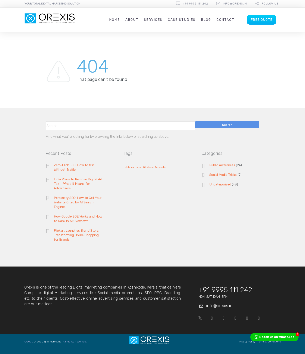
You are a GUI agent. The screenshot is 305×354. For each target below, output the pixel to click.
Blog (206, 20)
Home (114, 20)
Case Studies (181, 20)
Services (153, 20)
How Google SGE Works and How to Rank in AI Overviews (78, 219)
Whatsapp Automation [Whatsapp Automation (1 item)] (155, 167)
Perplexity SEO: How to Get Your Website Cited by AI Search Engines (77, 202)
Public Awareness (222, 165)
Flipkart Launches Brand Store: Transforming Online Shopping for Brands (76, 235)
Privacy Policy (247, 341)
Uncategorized (220, 184)
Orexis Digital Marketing (48, 341)
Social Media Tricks (223, 175)
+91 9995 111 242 (195, 3)
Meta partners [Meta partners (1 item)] (133, 167)
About (131, 20)
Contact (225, 20)
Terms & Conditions (269, 341)
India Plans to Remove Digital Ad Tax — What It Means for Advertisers (78, 183)
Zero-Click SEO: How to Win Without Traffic (74, 167)
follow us (270, 3)
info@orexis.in (235, 3)
